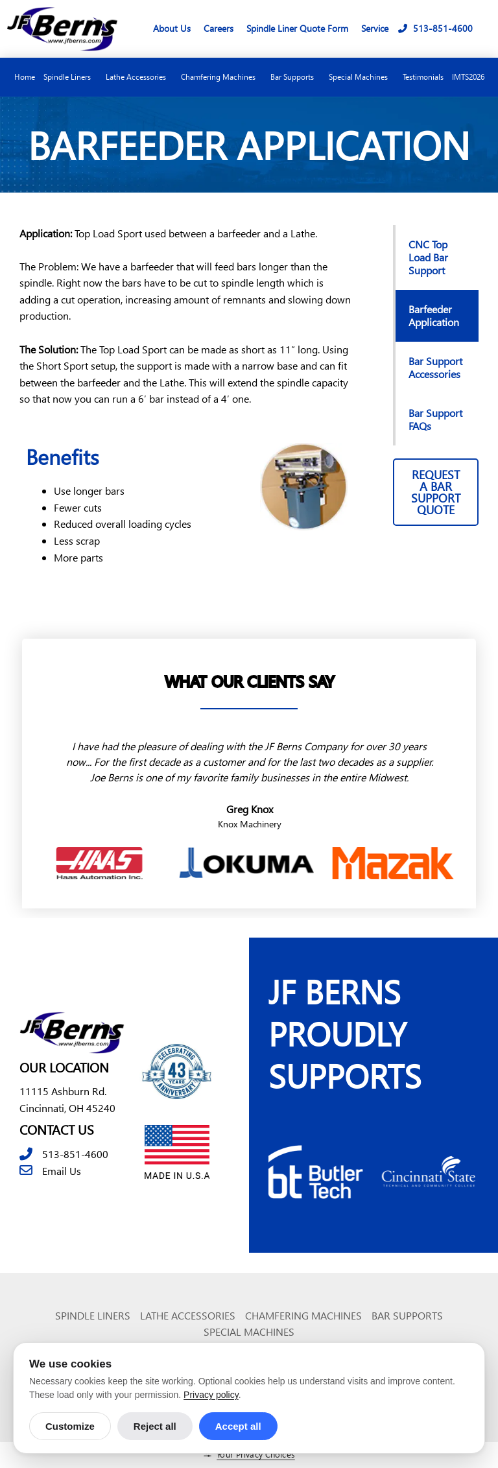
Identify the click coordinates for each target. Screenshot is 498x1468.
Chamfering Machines (221, 77)
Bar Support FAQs (435, 419)
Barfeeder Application (434, 315)
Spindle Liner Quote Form (297, 28)
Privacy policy (211, 1395)
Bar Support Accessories (435, 367)
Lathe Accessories (139, 77)
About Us (172, 28)
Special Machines (361, 77)
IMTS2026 (468, 77)
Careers (218, 28)
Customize (70, 1426)
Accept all (238, 1426)
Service (374, 28)
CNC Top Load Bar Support (428, 257)
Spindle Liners (70, 77)
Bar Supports (295, 77)
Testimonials (423, 77)
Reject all (155, 1426)
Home (24, 77)
